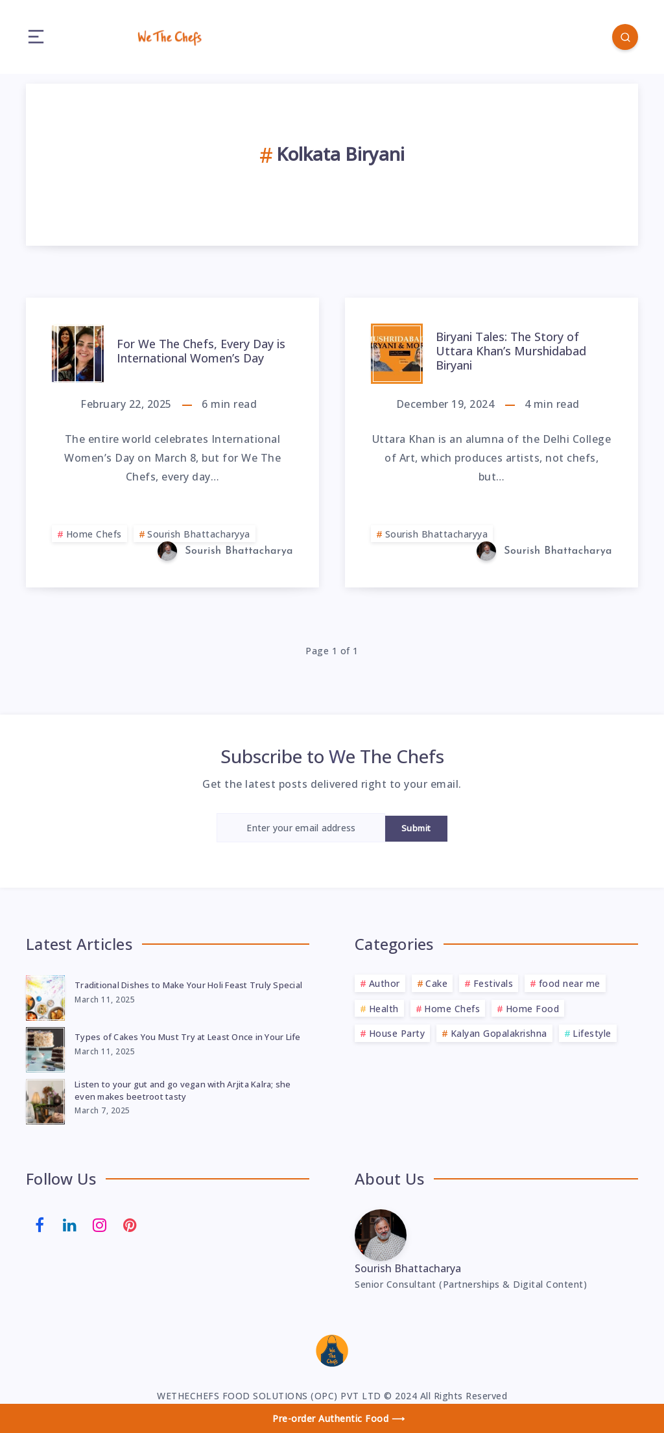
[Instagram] (100, 1223)
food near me (569, 983)
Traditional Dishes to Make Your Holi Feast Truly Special (188, 985)
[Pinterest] (130, 1223)
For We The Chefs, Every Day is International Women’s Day (201, 351)
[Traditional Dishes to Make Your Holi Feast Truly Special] (45, 996)
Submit (416, 828)
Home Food (533, 1008)
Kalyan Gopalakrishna (499, 1033)
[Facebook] (39, 1223)
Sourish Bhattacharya (408, 1268)
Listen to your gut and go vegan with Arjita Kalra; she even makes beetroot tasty (183, 1090)
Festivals (493, 983)
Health (384, 1008)
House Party (397, 1033)
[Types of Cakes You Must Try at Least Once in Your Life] (45, 1048)
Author (384, 983)
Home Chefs (94, 534)
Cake (436, 983)
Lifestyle (592, 1033)
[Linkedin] (70, 1223)
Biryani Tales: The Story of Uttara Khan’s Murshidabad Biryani (511, 350)
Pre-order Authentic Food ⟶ (338, 1418)
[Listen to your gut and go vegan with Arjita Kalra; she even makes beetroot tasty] (45, 1099)
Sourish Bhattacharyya (198, 534)
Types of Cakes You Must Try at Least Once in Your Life (188, 1037)
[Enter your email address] (301, 827)
